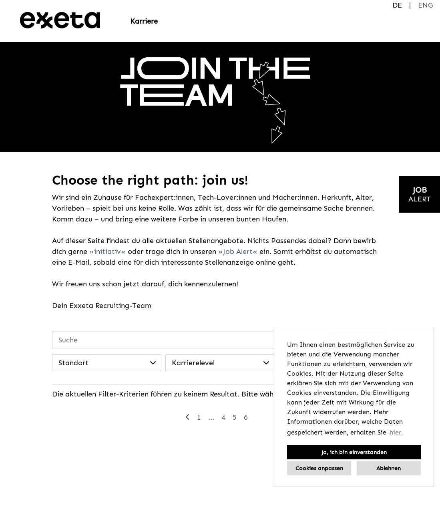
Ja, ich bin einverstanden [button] (354, 452)
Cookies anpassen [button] (319, 468)
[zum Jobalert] (419, 194)
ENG (425, 5)
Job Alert (238, 251)
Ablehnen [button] (388, 468)
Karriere (144, 21)
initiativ (107, 251)
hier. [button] (396, 432)
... (211, 417)
